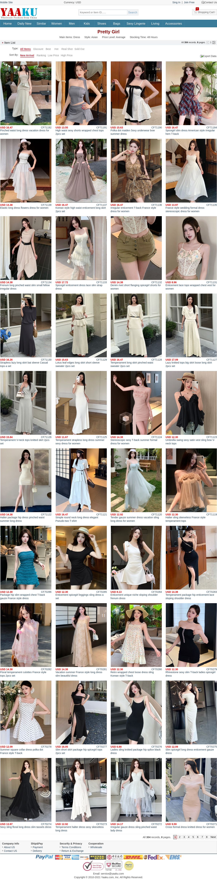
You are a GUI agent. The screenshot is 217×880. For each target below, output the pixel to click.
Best (48, 49)
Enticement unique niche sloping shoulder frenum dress (136, 563)
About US (9, 847)
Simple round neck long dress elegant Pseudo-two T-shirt (81, 485)
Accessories (173, 23)
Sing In (176, 2)
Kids (87, 23)
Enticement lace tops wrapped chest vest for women (191, 253)
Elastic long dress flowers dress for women (26, 174)
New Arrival (27, 55)
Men (72, 23)
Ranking (41, 55)
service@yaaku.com (112, 873)
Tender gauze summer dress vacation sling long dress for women (136, 485)
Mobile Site (6, 2)
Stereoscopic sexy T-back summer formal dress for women (136, 408)
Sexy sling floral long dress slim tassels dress (26, 793)
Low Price (53, 55)
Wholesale (96, 847)
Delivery (37, 850)
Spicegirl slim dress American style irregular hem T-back (191, 98)
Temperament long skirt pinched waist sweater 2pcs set (136, 330)
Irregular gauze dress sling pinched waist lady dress (136, 795)
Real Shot (67, 49)
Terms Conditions (71, 847)
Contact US (10, 850)
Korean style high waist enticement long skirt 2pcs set (81, 176)
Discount (38, 49)
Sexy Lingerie (136, 23)
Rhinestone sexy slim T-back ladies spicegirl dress (191, 640)
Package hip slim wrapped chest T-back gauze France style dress (26, 563)
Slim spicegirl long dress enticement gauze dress (191, 717)
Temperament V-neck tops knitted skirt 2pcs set (26, 408)
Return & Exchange (73, 850)
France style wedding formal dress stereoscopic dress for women (191, 176)
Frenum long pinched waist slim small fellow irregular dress (26, 253)
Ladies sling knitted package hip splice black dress (136, 717)
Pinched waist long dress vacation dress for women (26, 98)
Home (7, 23)
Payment (38, 847)
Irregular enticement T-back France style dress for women (136, 176)
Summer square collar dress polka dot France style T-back (26, 717)
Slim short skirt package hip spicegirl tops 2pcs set (81, 717)
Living (155, 23)
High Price (67, 55)
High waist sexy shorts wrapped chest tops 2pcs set (81, 98)
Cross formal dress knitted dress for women (191, 793)
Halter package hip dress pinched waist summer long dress (26, 485)
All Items (25, 49)
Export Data (209, 56)
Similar (41, 23)
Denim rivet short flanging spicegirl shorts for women (136, 253)
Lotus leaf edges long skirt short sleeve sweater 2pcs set (81, 330)
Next (213, 837)
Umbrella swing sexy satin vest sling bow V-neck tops (191, 408)
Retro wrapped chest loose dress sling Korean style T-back (136, 640)
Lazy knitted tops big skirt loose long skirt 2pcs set (191, 330)
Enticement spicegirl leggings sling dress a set (81, 563)
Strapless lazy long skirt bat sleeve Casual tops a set (26, 330)
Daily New (24, 23)
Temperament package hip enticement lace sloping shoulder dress (191, 563)
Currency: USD (72, 2)
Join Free (189, 2)
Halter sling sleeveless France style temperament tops (191, 485)
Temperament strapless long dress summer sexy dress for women (81, 408)
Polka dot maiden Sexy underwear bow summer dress (136, 98)
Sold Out (79, 49)
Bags (116, 23)
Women (56, 23)
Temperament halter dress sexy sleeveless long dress (81, 795)
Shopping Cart (205, 11)
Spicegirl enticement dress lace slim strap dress (81, 253)
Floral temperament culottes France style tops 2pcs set (26, 640)
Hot (56, 49)
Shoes (101, 23)
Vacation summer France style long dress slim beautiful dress (81, 640)
